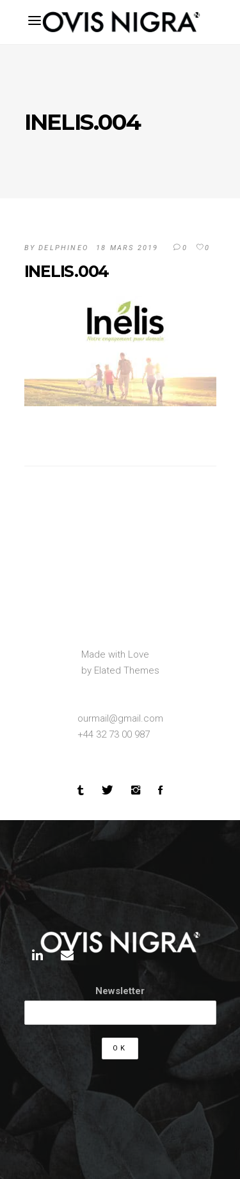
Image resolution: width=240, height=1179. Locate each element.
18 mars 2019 (127, 248)
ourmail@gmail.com (120, 718)
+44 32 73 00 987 (113, 734)
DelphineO (63, 248)
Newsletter (120, 991)
